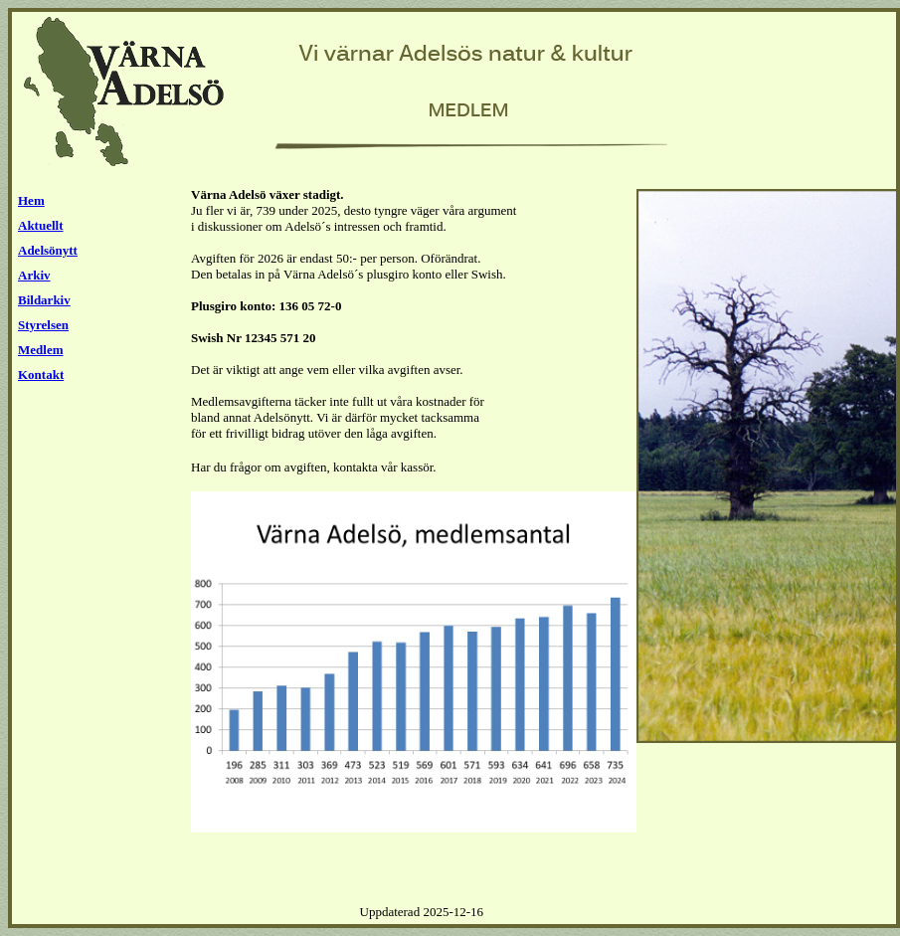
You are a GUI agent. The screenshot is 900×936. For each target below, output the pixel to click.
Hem (31, 200)
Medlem (40, 349)
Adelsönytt (48, 250)
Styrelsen (43, 324)
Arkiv (34, 275)
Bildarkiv (44, 299)
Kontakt (41, 374)
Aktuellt (41, 225)
